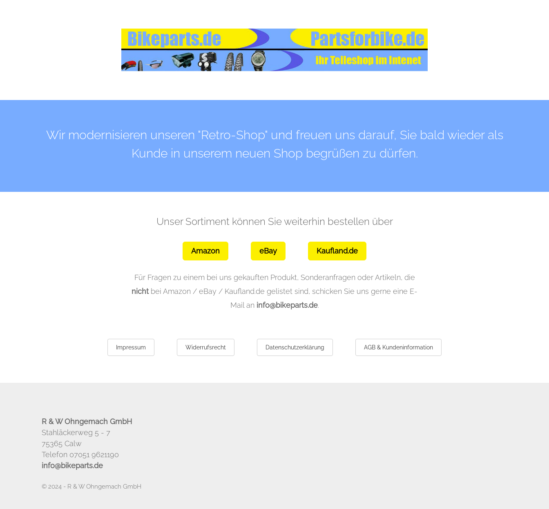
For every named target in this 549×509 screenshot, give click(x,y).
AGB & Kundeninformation (398, 347)
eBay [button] (268, 251)
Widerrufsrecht (205, 347)
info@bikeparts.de (287, 305)
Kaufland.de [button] (337, 251)
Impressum (131, 347)
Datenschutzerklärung (295, 347)
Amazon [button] (205, 251)
